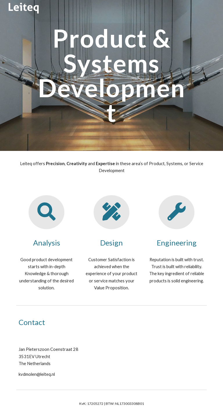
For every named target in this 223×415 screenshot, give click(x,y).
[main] (111, 75)
